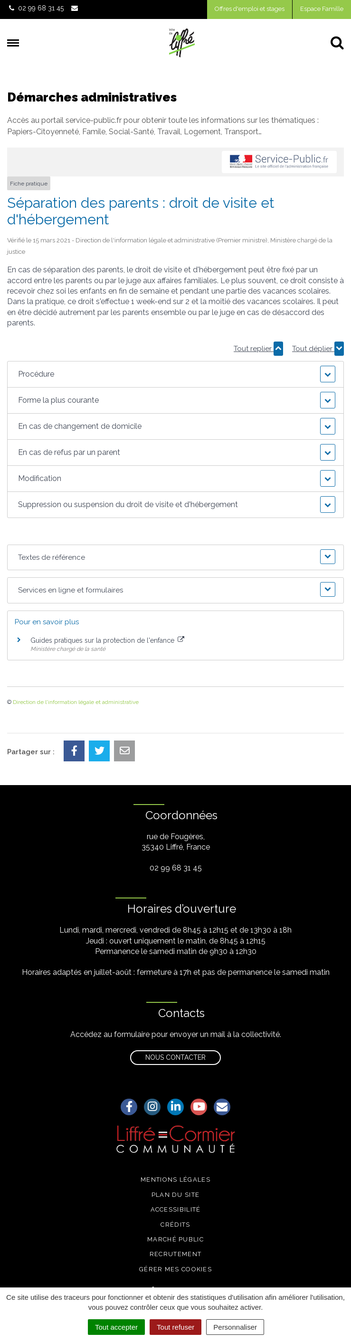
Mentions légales (175, 1179)
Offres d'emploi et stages (250, 8)
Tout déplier (318, 349)
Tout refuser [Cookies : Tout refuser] (175, 1327)
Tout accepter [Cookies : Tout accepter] (116, 1327)
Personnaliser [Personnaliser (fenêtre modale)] (235, 1327)
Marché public (175, 1239)
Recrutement (175, 1254)
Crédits (175, 1224)
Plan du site (176, 1194)
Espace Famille (321, 8)
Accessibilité (176, 1209)
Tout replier (258, 349)
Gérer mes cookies (175, 1269)
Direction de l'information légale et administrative (76, 702)
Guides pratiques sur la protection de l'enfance (107, 640)
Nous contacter (175, 1057)
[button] (175, 374)
